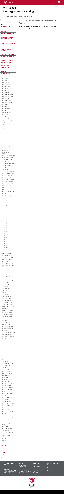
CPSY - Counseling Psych (7, 157)
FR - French (4, 278)
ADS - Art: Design (5, 82)
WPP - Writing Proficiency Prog (7, 436)
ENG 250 (5, 239)
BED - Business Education (7, 120)
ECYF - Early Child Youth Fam (8, 171)
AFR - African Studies (6, 90)
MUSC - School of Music (7, 352)
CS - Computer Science (7, 159)
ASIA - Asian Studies (6, 112)
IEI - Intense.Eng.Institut (7, 304)
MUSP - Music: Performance (8, 356)
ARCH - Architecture (6, 108)
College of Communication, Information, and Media (8, 60)
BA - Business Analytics (7, 118)
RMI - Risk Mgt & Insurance (8, 393)
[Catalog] (43, 6)
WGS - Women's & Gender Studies (7, 433)
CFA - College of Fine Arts (7, 142)
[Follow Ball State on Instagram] (55, 467)
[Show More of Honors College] (0, 67)
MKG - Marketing (5, 345)
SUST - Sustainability (6, 415)
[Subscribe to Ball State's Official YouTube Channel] (53, 467)
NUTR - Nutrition (5, 369)
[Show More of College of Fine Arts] (0, 62)
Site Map (3, 452)
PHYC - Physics (5, 377)
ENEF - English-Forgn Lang (7, 205)
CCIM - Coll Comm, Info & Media (7, 139)
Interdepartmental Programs (6, 50)
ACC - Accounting (5, 78)
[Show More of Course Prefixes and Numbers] (0, 45)
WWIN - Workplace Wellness (8, 438)
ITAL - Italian (4, 318)
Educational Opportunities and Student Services (8, 38)
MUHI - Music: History (6, 350)
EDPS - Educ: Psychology (7, 193)
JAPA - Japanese (5, 320)
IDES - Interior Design (6, 300)
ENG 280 (5, 243)
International (6, 469)
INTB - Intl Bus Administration (8, 310)
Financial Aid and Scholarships (10, 471)
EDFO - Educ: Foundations (7, 183)
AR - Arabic (4, 106)
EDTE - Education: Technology (8, 197)
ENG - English (23, 16)
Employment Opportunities (24, 470)
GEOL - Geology (5, 284)
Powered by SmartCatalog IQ (56, 491)
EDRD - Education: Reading (8, 195)
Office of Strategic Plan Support (25, 471)
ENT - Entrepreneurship (7, 255)
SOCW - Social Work (6, 401)
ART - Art (4, 110)
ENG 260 (5, 241)
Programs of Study (6, 26)
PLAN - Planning (5, 381)
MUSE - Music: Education (7, 354)
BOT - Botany (5, 128)
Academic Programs (6, 41)
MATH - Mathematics (6, 334)
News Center (35, 472)
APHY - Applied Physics (7, 102)
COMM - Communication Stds (8, 155)
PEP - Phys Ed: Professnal (7, 371)
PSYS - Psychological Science (8, 387)
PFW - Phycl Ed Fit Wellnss (7, 373)
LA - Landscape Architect (7, 326)
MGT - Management (6, 341)
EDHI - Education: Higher (7, 187)
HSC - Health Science (6, 298)
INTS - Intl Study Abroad (7, 312)
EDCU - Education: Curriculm (8, 179)
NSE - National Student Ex (7, 365)
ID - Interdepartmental (7, 302)
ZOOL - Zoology (5, 440)
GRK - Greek (4, 290)
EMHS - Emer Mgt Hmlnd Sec (8, 203)
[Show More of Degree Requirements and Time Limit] (0, 33)
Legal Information (38, 491)
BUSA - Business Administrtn (8, 130)
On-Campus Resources (23, 472)
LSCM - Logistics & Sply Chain (8, 332)
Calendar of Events (22, 466)
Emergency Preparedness (38, 467)
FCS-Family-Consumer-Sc (7, 272)
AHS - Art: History (5, 92)
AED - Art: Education (6, 84)
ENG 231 (5, 235)
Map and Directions (22, 465)
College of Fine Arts (6, 62)
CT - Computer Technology (8, 163)
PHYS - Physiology (6, 379)
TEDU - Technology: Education (6, 423)
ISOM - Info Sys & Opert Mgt (8, 316)
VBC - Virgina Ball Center (7, 428)
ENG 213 (5, 219)
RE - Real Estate (5, 391)
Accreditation (4, 445)
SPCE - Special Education (7, 405)
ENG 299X (6, 247)
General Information (6, 28)
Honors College (5, 67)
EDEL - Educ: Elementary (7, 181)
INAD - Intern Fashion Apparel (8, 306)
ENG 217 (5, 227)
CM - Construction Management (6, 153)
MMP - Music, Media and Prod (8, 347)
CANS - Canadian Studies (7, 132)
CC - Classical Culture (6, 136)
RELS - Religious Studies (7, 389)
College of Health (5, 65)
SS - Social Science (6, 413)
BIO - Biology (5, 122)
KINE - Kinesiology (6, 324)
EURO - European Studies (7, 257)
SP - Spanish (4, 407)
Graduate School (7, 468)
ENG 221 (5, 231)
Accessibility (35, 469)
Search (9, 22)
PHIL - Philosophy (6, 375)
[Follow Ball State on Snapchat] (50, 470)
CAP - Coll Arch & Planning (7, 134)
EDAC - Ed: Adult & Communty (8, 173)
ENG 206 (5, 215)
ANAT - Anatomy (5, 98)
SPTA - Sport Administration (8, 411)
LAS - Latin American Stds (7, 328)
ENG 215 (5, 223)
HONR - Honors (5, 294)
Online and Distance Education (10, 470)
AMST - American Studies (7, 96)
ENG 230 (5, 233)
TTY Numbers (44, 491)
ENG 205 (5, 213)
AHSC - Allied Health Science (8, 94)
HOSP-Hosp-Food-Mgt (7, 296)
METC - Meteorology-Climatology (6, 339)
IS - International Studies (7, 314)
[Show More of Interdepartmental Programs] (0, 49)
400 (3, 251)
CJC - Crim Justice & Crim (7, 150)
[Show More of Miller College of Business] (0, 56)
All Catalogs (4, 454)
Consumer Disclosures (37, 470)
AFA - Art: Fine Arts (6, 86)
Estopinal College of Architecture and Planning (8, 54)
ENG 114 (32, 31)
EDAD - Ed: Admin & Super (7, 175)
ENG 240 (5, 237)
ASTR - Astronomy (6, 114)
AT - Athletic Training (6, 116)
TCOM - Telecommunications (8, 417)
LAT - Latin (4, 330)
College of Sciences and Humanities (7, 70)
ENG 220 (5, 229)
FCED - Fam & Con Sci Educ (8, 263)
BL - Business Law (6, 126)
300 (3, 249)
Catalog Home (4, 449)
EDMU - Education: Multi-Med (8, 191)
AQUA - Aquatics (5, 104)
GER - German (5, 286)
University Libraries (22, 469)
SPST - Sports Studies (6, 409)
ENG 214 (5, 221)
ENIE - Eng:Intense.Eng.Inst (8, 253)
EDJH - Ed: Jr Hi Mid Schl (7, 189)
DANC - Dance (5, 167)
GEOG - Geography (6, 282)
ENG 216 (5, 225)
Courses (18, 16)
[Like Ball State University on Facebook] (47, 467)
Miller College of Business (7, 56)
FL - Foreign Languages (7, 276)
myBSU (34, 465)
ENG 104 (27, 31)
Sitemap (48, 491)
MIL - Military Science (6, 343)
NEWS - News (5, 361)
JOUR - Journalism (6, 322)
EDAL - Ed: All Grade (6, 177)
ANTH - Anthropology (6, 100)
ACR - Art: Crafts (5, 80)
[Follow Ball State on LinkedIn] (47, 470)
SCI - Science (4, 395)
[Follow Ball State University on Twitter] (50, 467)
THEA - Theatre (5, 426)
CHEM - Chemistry (6, 146)
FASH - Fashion (5, 261)
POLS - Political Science (7, 385)
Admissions (3, 31)
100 (3, 209)
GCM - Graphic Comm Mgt (7, 280)
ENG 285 (5, 245)
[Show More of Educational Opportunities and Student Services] (0, 37)
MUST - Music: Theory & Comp (7, 358)
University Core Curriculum (8, 43)
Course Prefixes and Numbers (6, 46)
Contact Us (21, 467)
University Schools (6, 443)
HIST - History (5, 292)
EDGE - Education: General (7, 185)
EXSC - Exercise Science (7, 259)
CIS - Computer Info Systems (8, 148)
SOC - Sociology (5, 399)
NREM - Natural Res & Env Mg (8, 363)
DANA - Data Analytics (7, 165)
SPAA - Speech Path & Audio (8, 403)
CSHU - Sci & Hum (6, 161)
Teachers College (5, 73)
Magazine (35, 471)
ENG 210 (5, 217)
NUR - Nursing (5, 367)
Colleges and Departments (9, 472)
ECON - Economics (6, 169)
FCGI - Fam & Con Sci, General (7, 269)
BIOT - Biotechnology (6, 124)
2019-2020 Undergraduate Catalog (9, 16)
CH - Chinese (4, 144)
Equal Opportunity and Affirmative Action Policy (26, 491)
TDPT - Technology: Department (6, 420)
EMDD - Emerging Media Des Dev (8, 200)
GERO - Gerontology (6, 288)
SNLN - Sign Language (7, 397)
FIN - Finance (5, 274)
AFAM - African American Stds (8, 88)
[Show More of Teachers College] (0, 73)
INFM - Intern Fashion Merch (8, 308)
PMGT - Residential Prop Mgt (8, 383)
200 (27, 16)
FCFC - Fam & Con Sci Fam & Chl (8, 266)
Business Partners (36, 466)
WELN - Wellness (5, 430)
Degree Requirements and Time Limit (7, 34)
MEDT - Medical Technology (8, 336)
